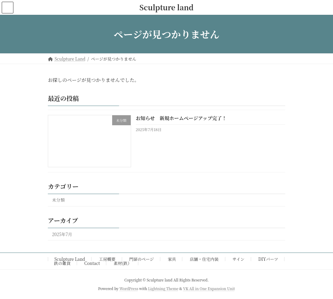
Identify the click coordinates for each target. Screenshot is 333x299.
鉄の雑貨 (62, 263)
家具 (172, 259)
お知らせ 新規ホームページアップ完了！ (181, 118)
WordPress (128, 288)
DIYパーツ (268, 259)
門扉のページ (141, 259)
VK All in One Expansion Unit (209, 288)
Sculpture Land (69, 259)
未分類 (58, 200)
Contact (92, 263)
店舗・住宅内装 (204, 259)
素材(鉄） (122, 263)
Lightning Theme (163, 288)
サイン (239, 259)
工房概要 (107, 259)
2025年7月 (62, 234)
